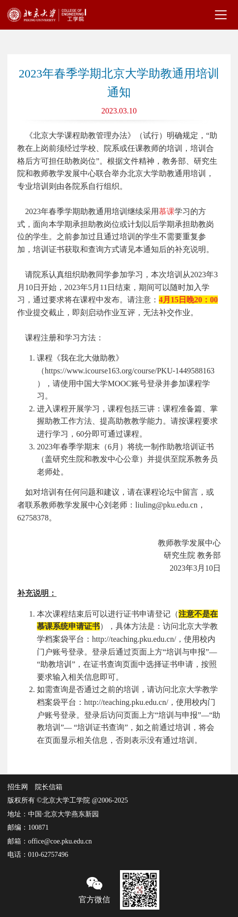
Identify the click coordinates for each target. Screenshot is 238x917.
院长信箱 (48, 787)
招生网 (17, 787)
